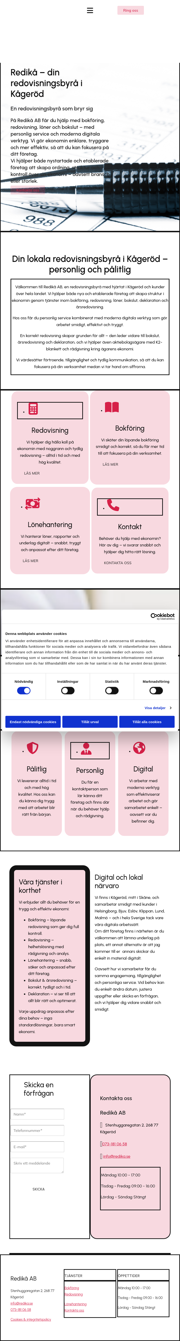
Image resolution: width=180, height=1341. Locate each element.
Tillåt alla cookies (146, 722)
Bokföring (71, 1288)
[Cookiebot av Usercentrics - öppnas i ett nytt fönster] (154, 616)
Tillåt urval (90, 722)
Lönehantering (75, 1304)
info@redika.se (22, 1303)
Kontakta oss (74, 1310)
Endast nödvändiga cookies (33, 722)
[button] (130, 10)
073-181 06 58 (114, 1144)
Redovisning (73, 1294)
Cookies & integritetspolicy (31, 1319)
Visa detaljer (155, 708)
